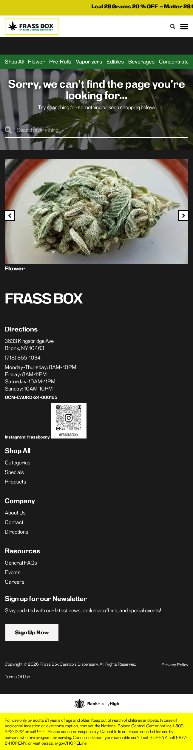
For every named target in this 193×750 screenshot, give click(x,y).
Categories (17, 462)
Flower (36, 61)
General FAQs (21, 562)
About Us (15, 512)
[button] (172, 26)
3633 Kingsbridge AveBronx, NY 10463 (29, 344)
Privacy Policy (175, 665)
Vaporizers (89, 61)
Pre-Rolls (60, 61)
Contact (14, 522)
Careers (14, 581)
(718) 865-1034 (23, 357)
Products (15, 481)
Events (13, 572)
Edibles (115, 61)
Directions (16, 531)
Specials (14, 472)
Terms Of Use (17, 677)
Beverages (141, 61)
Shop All (14, 61)
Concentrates (175, 61)
